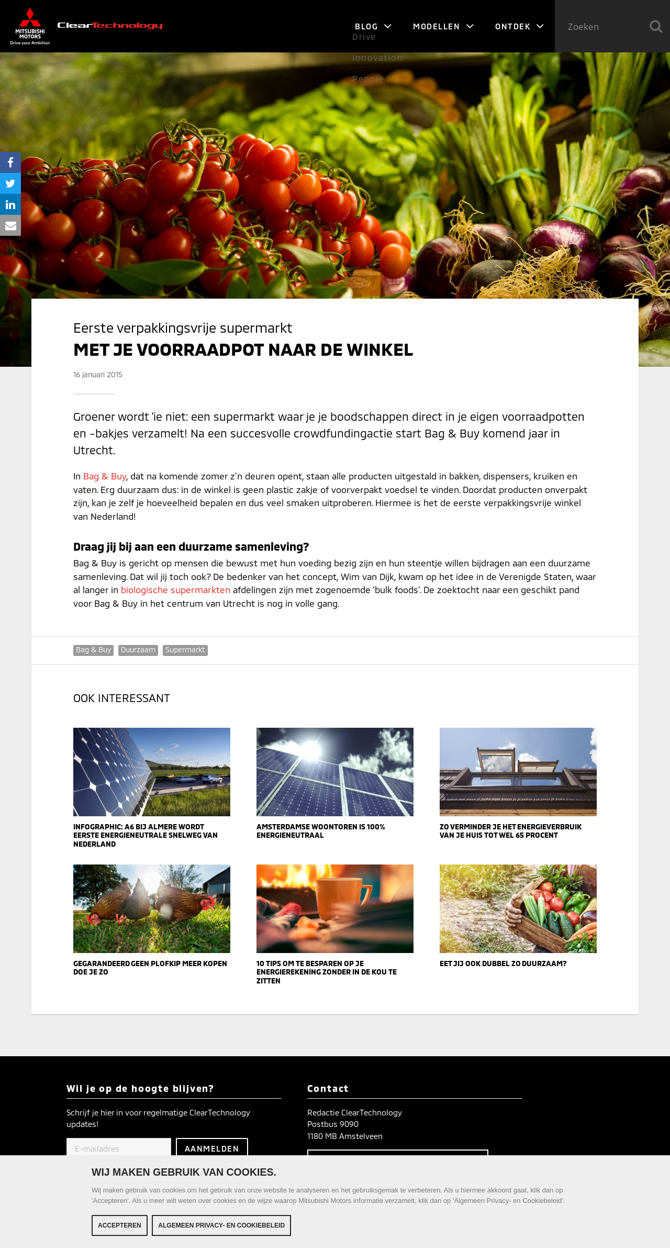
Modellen (443, 26)
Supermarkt (185, 649)
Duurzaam (138, 649)
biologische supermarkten (175, 589)
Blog (373, 26)
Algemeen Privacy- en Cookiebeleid (221, 1226)
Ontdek (519, 26)
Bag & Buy (104, 475)
